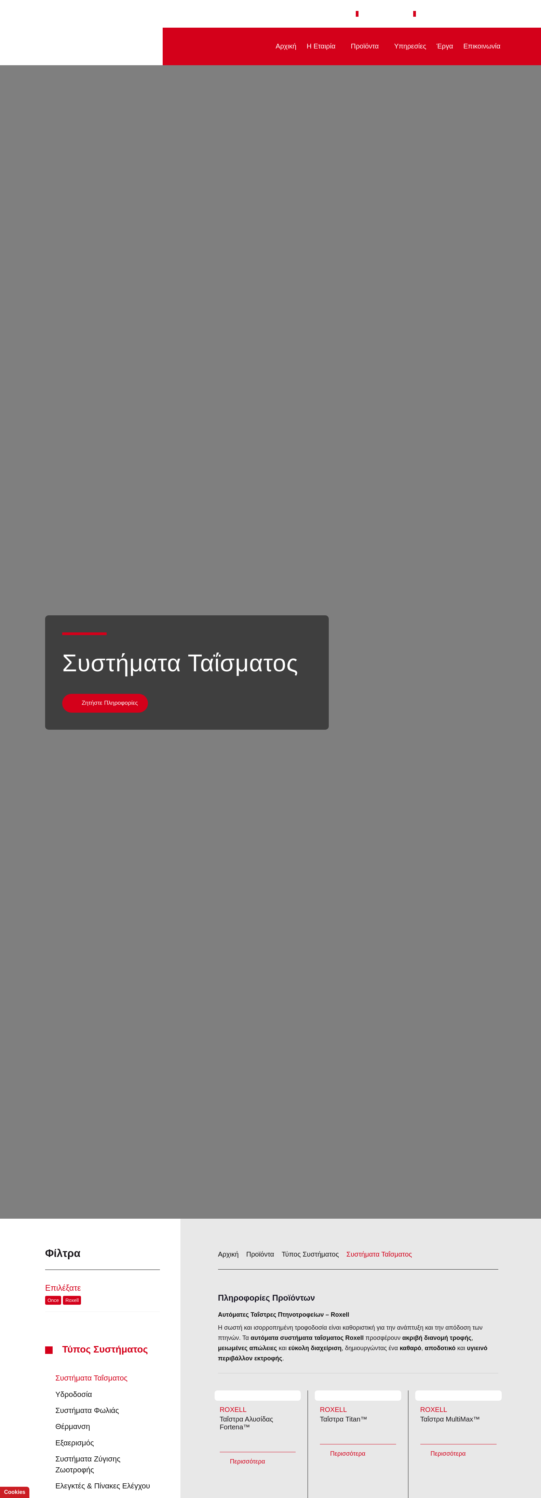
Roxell (71, 1235)
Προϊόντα (362, 46)
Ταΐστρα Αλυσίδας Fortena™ (258, 1400)
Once (53, 1235)
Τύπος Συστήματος (107, 1284)
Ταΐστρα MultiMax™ (458, 1400)
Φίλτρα (102, 1188)
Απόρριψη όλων (102, 1476)
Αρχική (280, 46)
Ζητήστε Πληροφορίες (110, 638)
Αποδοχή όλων (44, 1476)
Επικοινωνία (480, 46)
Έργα (443, 46)
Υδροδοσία (71, 1329)
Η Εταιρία (316, 46)
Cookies (14, 1492)
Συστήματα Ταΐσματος (90, 1313)
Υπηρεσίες (408, 46)
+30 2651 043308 (389, 13)
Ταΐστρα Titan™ (358, 1400)
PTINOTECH (94, 46)
